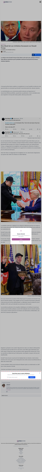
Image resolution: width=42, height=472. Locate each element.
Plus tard (21, 241)
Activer (21, 239)
